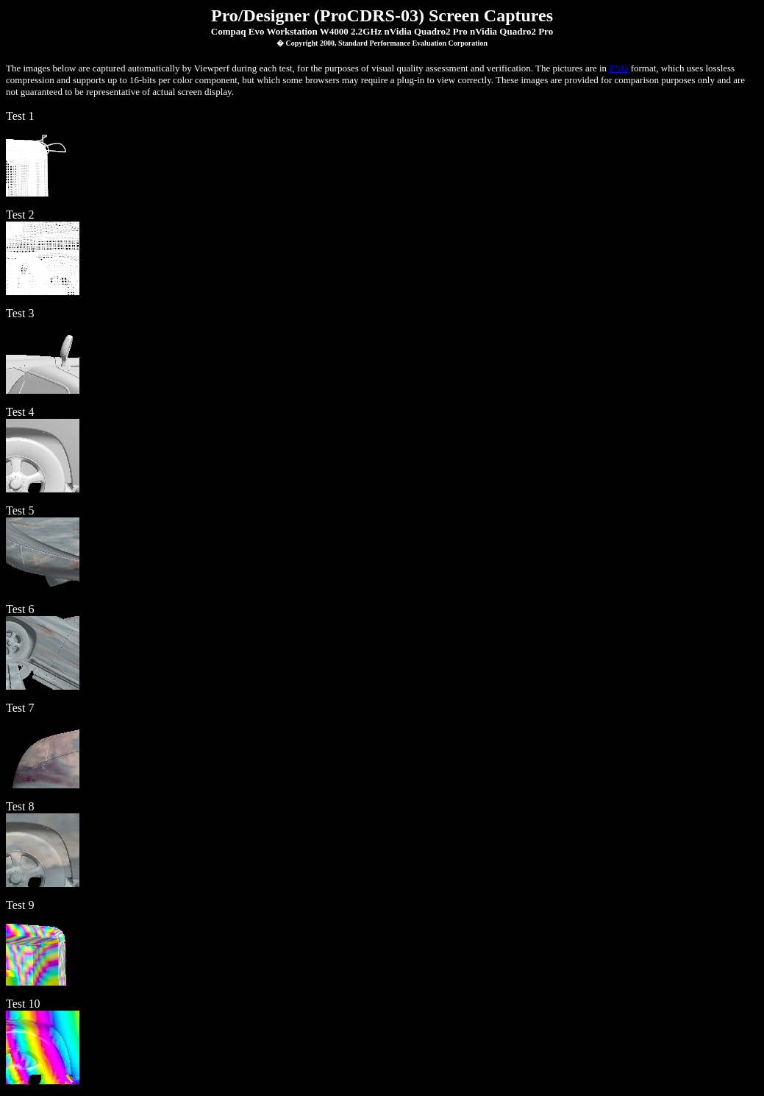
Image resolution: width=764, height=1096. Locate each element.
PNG (618, 68)
